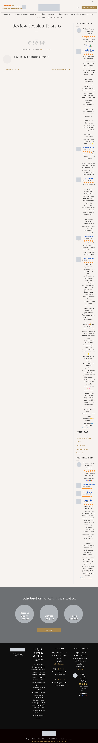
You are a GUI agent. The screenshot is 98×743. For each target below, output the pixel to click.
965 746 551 (61, 669)
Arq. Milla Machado (88, 484)
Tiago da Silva (87, 492)
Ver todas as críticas (86, 578)
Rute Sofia (88, 500)
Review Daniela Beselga (61, 69)
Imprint (63, 741)
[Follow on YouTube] (92, 1)
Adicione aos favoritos (45, 49)
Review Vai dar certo (11, 69)
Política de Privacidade (39, 741)
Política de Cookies (54, 741)
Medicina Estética (30, 14)
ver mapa (80, 670)
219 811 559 (61, 680)
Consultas (17, 14)
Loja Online (58, 18)
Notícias (79, 442)
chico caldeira (88, 178)
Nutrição (91, 14)
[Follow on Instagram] (90, 1)
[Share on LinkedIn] (43, 43)
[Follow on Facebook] (88, 1)
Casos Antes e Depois (44, 18)
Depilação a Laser (78, 14)
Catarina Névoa (88, 50)
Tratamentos (80, 453)
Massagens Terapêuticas (83, 438)
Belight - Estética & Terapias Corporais (89, 31)
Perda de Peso (80, 445)
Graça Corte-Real (88, 147)
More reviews (86, 428)
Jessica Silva (89, 236)
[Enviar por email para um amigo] (36, 43)
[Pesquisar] (78, 7)
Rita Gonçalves (89, 258)
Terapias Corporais (82, 449)
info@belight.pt (59, 664)
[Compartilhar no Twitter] (33, 43)
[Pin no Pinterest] (40, 43)
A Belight (7, 14)
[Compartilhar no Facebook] (29, 43)
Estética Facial (63, 14)
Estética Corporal (47, 14)
